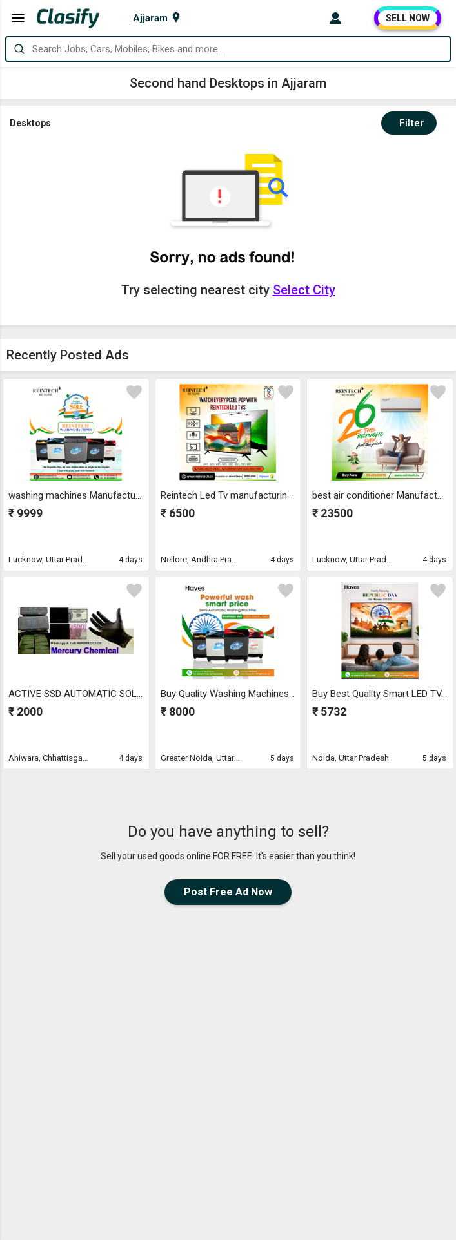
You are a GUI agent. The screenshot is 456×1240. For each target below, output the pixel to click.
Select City (304, 290)
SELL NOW (408, 18)
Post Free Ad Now (228, 892)
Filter (408, 123)
